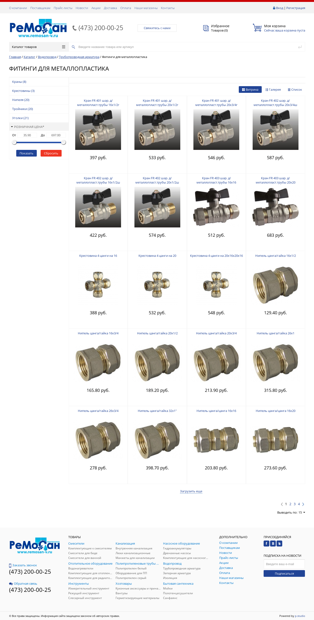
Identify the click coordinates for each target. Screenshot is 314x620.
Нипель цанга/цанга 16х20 (275, 411)
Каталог (29, 57)
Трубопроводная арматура (79, 57)
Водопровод (47, 57)
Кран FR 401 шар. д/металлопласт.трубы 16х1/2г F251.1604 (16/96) (98, 104)
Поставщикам (40, 8)
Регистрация (295, 8)
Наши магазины (146, 8)
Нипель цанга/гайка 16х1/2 (275, 255)
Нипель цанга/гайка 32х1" (157, 411)
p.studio (300, 616)
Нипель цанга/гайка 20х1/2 (157, 333)
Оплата (125, 8)
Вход (279, 8)
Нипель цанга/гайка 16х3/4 (98, 333)
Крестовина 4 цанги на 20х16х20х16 (216, 255)
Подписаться (284, 573)
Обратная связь (23, 583)
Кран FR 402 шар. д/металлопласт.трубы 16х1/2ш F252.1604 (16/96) (98, 182)
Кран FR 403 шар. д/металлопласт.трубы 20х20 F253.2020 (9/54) (275, 182)
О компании (18, 8)
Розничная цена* (27, 127)
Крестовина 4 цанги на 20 (157, 255)
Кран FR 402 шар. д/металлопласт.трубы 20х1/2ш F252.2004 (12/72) (157, 182)
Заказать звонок (23, 565)
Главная (15, 57)
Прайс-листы (63, 8)
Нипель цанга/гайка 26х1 (275, 333)
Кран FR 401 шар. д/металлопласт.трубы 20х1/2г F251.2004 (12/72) (157, 104)
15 (301, 512)
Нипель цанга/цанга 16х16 (216, 411)
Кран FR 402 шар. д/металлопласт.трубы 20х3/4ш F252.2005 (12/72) (275, 104)
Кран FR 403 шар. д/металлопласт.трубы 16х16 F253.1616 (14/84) (216, 182)
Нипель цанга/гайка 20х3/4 (216, 333)
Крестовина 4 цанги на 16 (98, 255)
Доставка (110, 8)
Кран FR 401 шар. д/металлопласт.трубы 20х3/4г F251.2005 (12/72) (216, 104)
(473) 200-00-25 (101, 27)
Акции (96, 8)
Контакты (168, 8)
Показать (26, 153)
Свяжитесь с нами (157, 28)
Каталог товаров (38, 47)
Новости (82, 8)
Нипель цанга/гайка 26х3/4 (98, 411)
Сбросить (51, 153)
